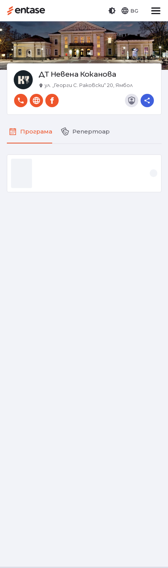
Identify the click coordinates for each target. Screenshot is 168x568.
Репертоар (91, 131)
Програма (36, 131)
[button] (112, 10)
